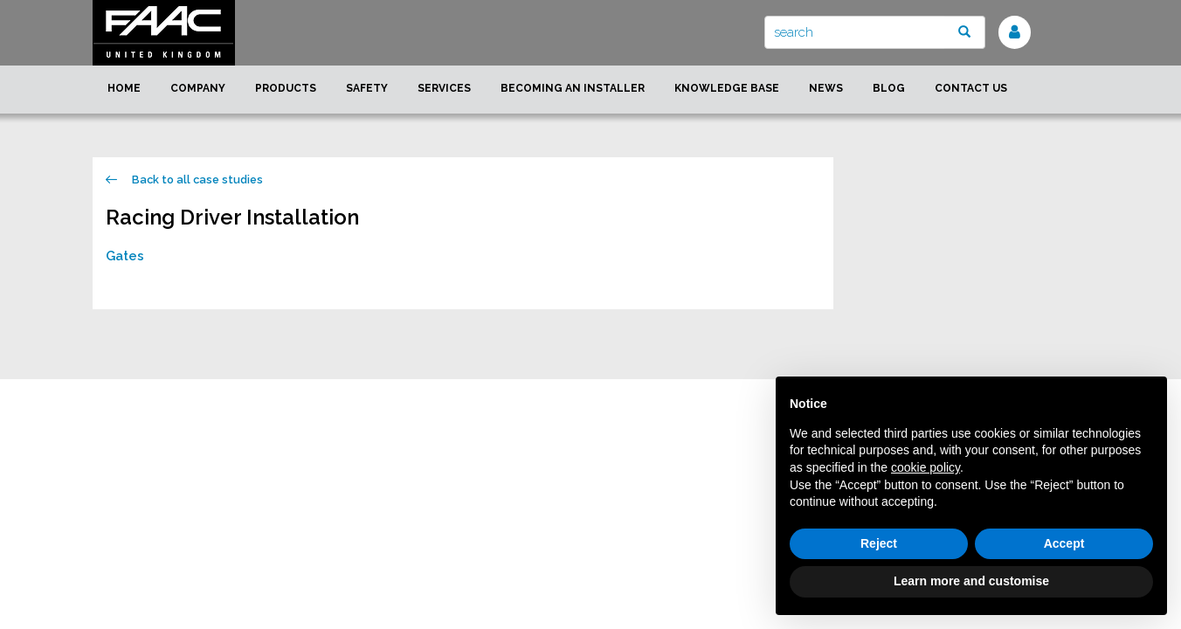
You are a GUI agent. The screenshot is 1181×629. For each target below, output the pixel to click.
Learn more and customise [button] (971, 581)
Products (285, 88)
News (826, 88)
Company (197, 88)
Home (124, 88)
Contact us (971, 88)
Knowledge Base (726, 88)
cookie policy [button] (925, 467)
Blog (889, 88)
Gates (125, 256)
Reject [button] (878, 543)
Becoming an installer (573, 88)
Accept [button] (1064, 543)
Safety (367, 88)
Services (444, 88)
